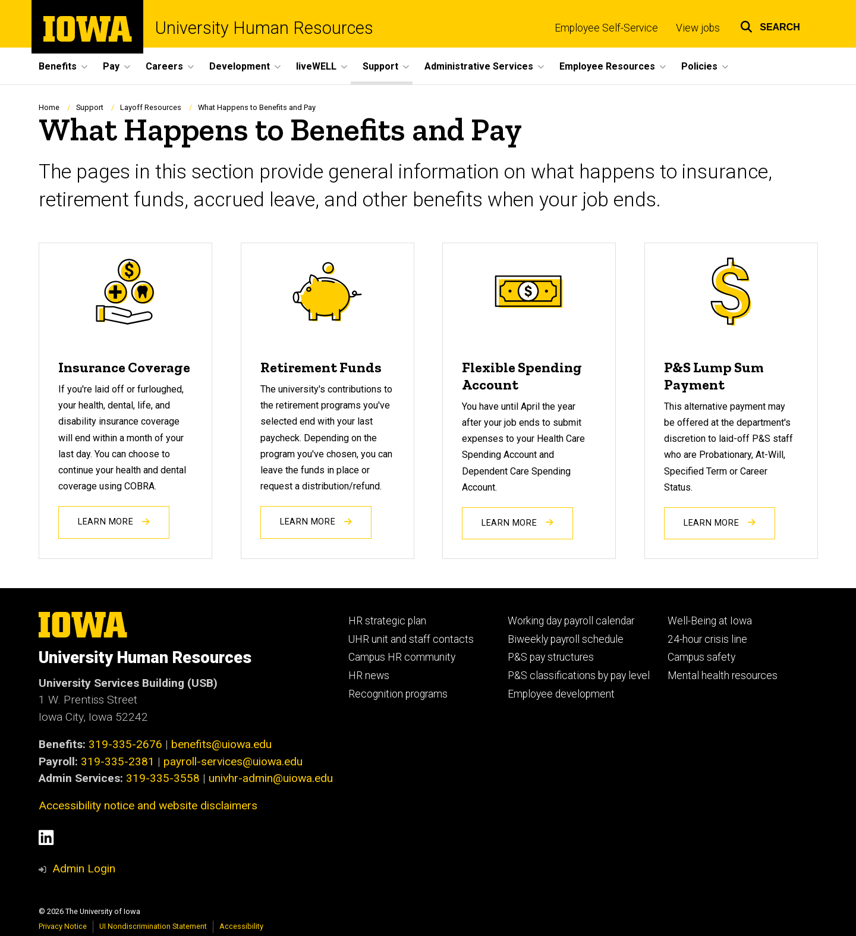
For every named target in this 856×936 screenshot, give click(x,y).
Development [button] (239, 66)
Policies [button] (699, 66)
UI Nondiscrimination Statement (153, 926)
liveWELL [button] (316, 66)
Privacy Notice (63, 926)
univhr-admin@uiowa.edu (271, 778)
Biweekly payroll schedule (566, 639)
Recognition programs (398, 694)
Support (89, 107)
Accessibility (241, 926)
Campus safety (701, 657)
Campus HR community (401, 657)
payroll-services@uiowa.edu (233, 761)
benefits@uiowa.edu (221, 744)
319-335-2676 (125, 744)
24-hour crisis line (707, 639)
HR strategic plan (387, 621)
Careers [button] (164, 66)
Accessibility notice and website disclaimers (148, 805)
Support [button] (380, 66)
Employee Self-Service (606, 28)
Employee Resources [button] (607, 66)
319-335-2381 (118, 761)
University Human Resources (264, 28)
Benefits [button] (58, 66)
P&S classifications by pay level (579, 675)
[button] (770, 25)
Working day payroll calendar (571, 621)
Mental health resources (723, 675)
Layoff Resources (150, 107)
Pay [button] (111, 66)
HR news (368, 675)
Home (49, 107)
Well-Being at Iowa (710, 621)
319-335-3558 (163, 778)
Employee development (561, 694)
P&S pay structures (551, 657)
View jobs (698, 28)
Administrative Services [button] (478, 66)
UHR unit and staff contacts (411, 639)
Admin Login (83, 868)
